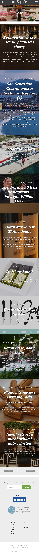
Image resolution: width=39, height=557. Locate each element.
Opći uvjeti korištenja (25, 524)
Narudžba (12, 535)
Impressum (25, 527)
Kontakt (12, 533)
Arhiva (12, 531)
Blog (12, 527)
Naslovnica (12, 522)
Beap (24, 553)
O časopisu (25, 522)
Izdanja (12, 524)
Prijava (26, 487)
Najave (12, 529)
